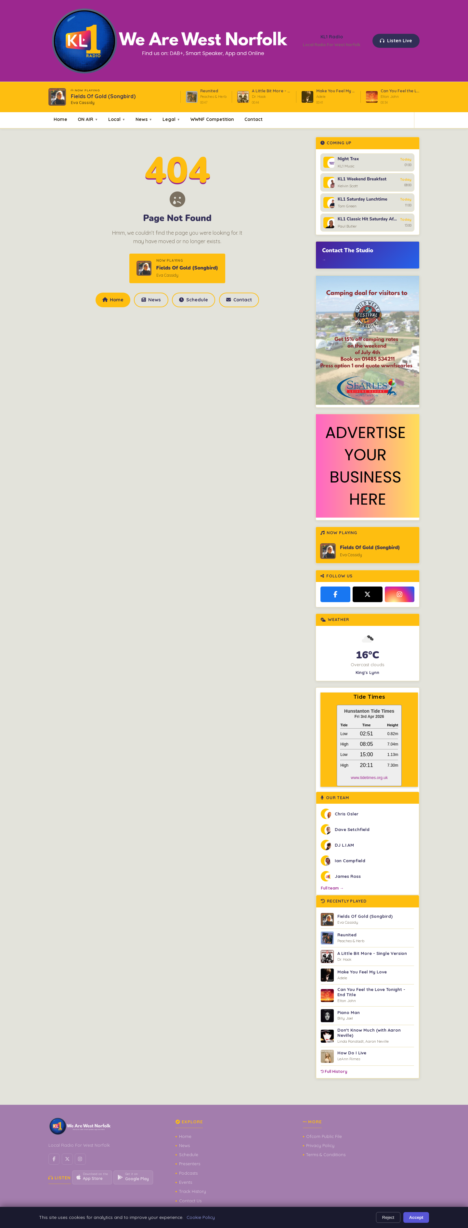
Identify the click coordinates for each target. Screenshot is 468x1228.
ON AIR (88, 119)
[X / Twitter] (368, 594)
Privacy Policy (320, 1145)
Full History (334, 1071)
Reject (388, 1217)
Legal (171, 119)
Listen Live (396, 41)
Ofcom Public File (324, 1136)
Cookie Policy (201, 1217)
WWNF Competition (212, 119)
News (144, 119)
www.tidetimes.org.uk (369, 777)
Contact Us (190, 1200)
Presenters (189, 1163)
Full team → (332, 888)
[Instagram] (400, 594)
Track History (192, 1191)
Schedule (193, 300)
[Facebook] (335, 594)
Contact (253, 119)
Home (60, 119)
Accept (416, 1217)
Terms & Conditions (325, 1154)
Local (116, 119)
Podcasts (188, 1173)
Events (185, 1182)
